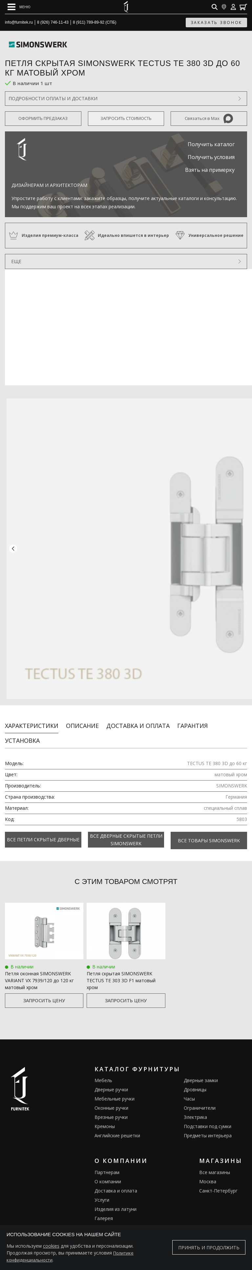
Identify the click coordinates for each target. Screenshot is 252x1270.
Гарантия (192, 717)
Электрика (195, 1107)
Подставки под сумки (207, 1116)
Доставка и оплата (138, 717)
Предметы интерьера (208, 1126)
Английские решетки (117, 1126)
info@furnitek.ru (19, 22)
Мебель (103, 1070)
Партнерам (106, 1162)
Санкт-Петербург (218, 1181)
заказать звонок (216, 22)
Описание (82, 717)
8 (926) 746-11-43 (53, 22)
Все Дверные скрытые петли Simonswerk (126, 831)
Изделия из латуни (115, 1199)
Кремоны (104, 1116)
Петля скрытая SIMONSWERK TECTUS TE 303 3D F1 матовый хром (121, 971)
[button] (13, 544)
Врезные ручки (111, 1107)
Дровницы (195, 1080)
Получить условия (211, 157)
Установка (22, 732)
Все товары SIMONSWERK (209, 831)
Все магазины (214, 1162)
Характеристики (31, 717)
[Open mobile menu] (19, 6)
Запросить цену (44, 990)
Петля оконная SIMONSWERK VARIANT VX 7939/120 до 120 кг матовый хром (39, 971)
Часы (189, 1089)
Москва (207, 1171)
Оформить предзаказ (43, 118)
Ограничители (200, 1098)
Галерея (103, 1208)
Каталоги (105, 1217)
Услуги (101, 1190)
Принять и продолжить (209, 1247)
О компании (107, 1171)
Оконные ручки (111, 1098)
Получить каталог (211, 144)
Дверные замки (201, 1070)
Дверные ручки (111, 1080)
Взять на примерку (210, 169)
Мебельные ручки (114, 1089)
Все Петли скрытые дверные (43, 831)
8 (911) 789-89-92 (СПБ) (94, 22)
